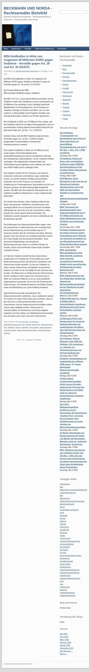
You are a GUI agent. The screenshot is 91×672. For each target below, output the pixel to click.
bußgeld (28, 324)
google (62, 518)
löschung (63, 533)
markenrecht (65, 538)
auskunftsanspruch (68, 493)
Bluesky (66, 104)
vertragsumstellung (44, 330)
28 (23, 130)
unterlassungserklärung (69, 573)
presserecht (65, 558)
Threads (66, 107)
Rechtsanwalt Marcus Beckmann (27, 71)
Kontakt (28, 49)
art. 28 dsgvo (24, 322)
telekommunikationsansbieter (27, 330)
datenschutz (36, 324)
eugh (62, 513)
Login (62, 622)
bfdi (23, 324)
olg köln (63, 553)
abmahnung (65, 484)
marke (62, 536)
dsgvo (62, 507)
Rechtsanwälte (69, 73)
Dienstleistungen (70, 81)
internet (63, 524)
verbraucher (65, 587)
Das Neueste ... (66, 651)
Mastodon (67, 100)
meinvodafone (34, 327)
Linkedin (66, 111)
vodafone (7, 333)
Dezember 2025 (66, 648)
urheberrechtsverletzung (70, 578)
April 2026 (64, 637)
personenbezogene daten (70, 556)
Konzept (66, 77)
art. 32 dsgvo (33, 322)
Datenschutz (68, 92)
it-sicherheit (24, 327)
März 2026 (64, 640)
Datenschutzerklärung (44, 49)
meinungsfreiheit (67, 544)
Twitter (65, 119)
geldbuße (11, 327)
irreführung (64, 527)
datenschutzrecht (47, 324)
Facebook (67, 115)
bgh (61, 496)
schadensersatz (66, 561)
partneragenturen (46, 327)
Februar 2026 (65, 643)
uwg (61, 584)
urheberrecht (65, 576)
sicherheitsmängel (10, 330)
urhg (62, 581)
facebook (63, 516)
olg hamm (64, 550)
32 (23, 139)
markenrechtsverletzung (70, 541)
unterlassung (65, 567)
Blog (5, 49)
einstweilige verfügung (69, 510)
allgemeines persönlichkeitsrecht (73, 490)
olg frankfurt (65, 547)
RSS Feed (66, 608)
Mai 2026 (64, 634)
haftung (63, 521)
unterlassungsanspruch (69, 570)
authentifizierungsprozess (12, 324)
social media (65, 564)
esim (5, 327)
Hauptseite (61, 49)
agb (61, 487)
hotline (17, 327)
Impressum (16, 49)
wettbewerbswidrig (67, 596)
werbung (63, 590)
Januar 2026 (65, 645)
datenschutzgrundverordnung (72, 501)
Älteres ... (64, 654)
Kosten (65, 84)
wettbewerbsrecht (67, 593)
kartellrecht (64, 530)
